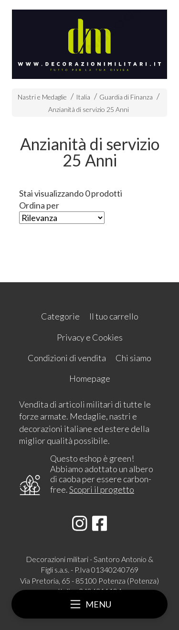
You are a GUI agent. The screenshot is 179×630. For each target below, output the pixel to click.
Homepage (89, 378)
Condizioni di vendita (67, 358)
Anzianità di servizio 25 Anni (88, 109)
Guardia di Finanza (126, 97)
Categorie (60, 316)
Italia (83, 97)
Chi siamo (133, 358)
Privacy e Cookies (90, 337)
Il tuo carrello (113, 316)
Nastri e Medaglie (42, 97)
